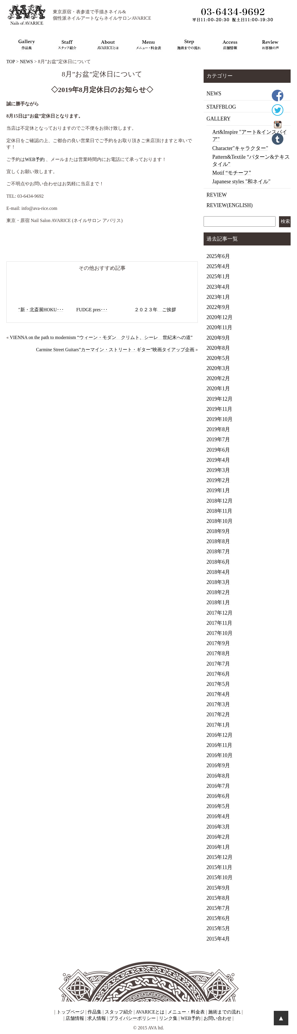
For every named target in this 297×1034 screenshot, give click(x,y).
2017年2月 (218, 714)
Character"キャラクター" (240, 148)
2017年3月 (218, 704)
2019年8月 (218, 429)
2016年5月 (218, 806)
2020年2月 (218, 378)
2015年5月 (218, 928)
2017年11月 (219, 623)
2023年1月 (218, 297)
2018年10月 (220, 521)
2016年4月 (218, 816)
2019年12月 (220, 399)
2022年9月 (218, 307)
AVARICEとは (150, 1011)
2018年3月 (218, 582)
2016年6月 (218, 796)
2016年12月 (220, 735)
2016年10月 (220, 755)
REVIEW (217, 195)
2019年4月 (218, 460)
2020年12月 (220, 317)
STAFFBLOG (221, 107)
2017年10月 (220, 633)
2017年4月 (218, 694)
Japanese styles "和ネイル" (241, 181)
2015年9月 (218, 888)
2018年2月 (218, 592)
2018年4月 (218, 572)
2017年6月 (218, 674)
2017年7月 (218, 664)
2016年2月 (218, 837)
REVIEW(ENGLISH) (230, 205)
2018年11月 (219, 511)
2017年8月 (218, 653)
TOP (10, 61)
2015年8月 (218, 898)
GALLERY (219, 119)
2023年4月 (218, 287)
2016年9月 (218, 765)
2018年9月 (218, 531)
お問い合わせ (217, 1018)
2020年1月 (218, 388)
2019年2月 (218, 480)
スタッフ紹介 (119, 1011)
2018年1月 (218, 602)
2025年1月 (218, 276)
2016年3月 (218, 827)
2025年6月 (218, 256)
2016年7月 (218, 786)
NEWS (26, 61)
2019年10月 (220, 419)
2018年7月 (218, 551)
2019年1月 (218, 490)
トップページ (70, 1011)
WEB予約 (35, 159)
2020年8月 (218, 348)
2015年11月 (219, 867)
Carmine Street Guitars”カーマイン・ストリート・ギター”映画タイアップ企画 (115, 349)
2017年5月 (218, 684)
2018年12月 (220, 501)
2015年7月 (218, 908)
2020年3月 (218, 368)
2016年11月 (219, 745)
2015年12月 (220, 857)
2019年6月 (218, 450)
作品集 (95, 1011)
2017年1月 (218, 725)
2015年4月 (218, 939)
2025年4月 (218, 266)
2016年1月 (218, 847)
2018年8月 (218, 541)
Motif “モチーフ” (231, 173)
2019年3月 (218, 470)
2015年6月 (218, 918)
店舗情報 (75, 1018)
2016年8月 (218, 776)
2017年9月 (218, 643)
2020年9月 (218, 338)
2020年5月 (218, 358)
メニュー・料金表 (186, 1011)
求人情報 (96, 1018)
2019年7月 (218, 439)
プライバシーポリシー (132, 1018)
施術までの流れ (224, 1011)
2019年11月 (219, 409)
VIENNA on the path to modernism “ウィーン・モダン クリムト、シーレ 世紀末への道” (101, 337)
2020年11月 (219, 327)
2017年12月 (220, 613)
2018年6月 (218, 562)
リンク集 (168, 1018)
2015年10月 (220, 877)
